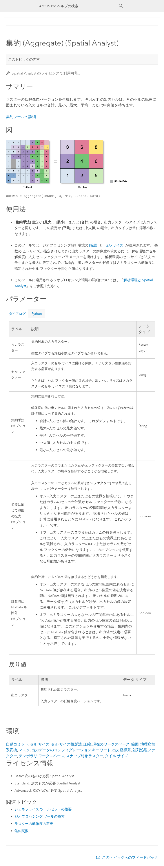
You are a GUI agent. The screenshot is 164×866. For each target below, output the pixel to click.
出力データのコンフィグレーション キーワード (71, 750)
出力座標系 (121, 750)
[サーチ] (121, 6)
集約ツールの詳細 (21, 117)
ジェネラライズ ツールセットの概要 (43, 809)
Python (37, 314)
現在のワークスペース (111, 744)
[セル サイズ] (114, 245)
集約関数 (22, 831)
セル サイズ (39, 744)
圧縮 (87, 744)
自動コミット (17, 744)
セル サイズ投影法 (66, 744)
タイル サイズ (116, 756)
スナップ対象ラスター (84, 756)
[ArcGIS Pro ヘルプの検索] (77, 6)
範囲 (135, 744)
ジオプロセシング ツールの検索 (40, 816)
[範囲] (93, 245)
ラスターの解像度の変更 (34, 824)
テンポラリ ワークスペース (41, 756)
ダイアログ (17, 314)
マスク (24, 750)
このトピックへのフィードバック (130, 857)
